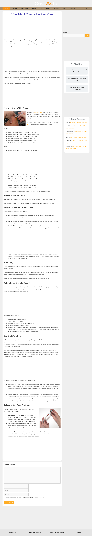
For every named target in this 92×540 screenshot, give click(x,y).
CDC (28, 124)
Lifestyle (15, 8)
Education (72, 8)
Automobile (24, 8)
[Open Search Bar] (86, 8)
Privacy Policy (12, 532)
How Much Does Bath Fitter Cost (78, 122)
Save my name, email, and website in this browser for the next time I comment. (25, 497)
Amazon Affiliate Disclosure (57, 532)
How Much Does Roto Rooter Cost (78, 137)
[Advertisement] (32, 26)
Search (65, 32)
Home (48, 8)
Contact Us (79, 532)
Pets (41, 8)
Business (56, 8)
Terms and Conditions (35, 532)
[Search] (87, 35)
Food (64, 8)
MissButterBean (38, 112)
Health (6, 8)
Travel (34, 8)
